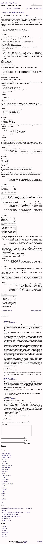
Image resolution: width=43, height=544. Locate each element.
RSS (38, 541)
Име (26, 438)
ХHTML (26, 15)
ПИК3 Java (4, 479)
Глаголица (4, 532)
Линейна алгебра (6, 465)
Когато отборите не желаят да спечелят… (16, 512)
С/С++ (4, 485)
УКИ (2, 492)
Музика (3, 473)
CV (22, 8)
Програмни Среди (7, 483)
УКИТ (3, 494)
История (4, 459)
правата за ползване (21, 542)
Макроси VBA (5, 467)
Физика (3, 498)
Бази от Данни (6, 453)
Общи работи (6, 475)
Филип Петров (8, 378)
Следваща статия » (36, 310)
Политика (4, 481)
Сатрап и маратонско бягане (11, 516)
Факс (3, 496)
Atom (41, 541)
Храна (3, 502)
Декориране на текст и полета (13, 12)
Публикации (29, 8)
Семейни (4, 488)
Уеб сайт (27, 443)
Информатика (6, 457)
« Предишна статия (6, 310)
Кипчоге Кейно (6, 520)
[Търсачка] (36, 4)
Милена (3, 534)
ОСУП (3, 477)
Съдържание (16, 8)
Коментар (4, 424)
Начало (9, 8)
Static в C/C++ (6, 518)
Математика (5, 469)
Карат (3, 510)
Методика (4, 471)
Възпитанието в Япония (9, 514)
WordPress (26, 541)
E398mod (4, 528)
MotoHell (4, 530)
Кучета (3, 461)
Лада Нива (4, 463)
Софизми (4, 536)
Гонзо (5, 321)
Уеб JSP (3, 490)
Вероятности (6, 455)
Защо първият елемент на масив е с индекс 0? (16, 508)
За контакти (37, 8)
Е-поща (27, 440)
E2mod (3, 526)
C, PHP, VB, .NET (9, 2)
